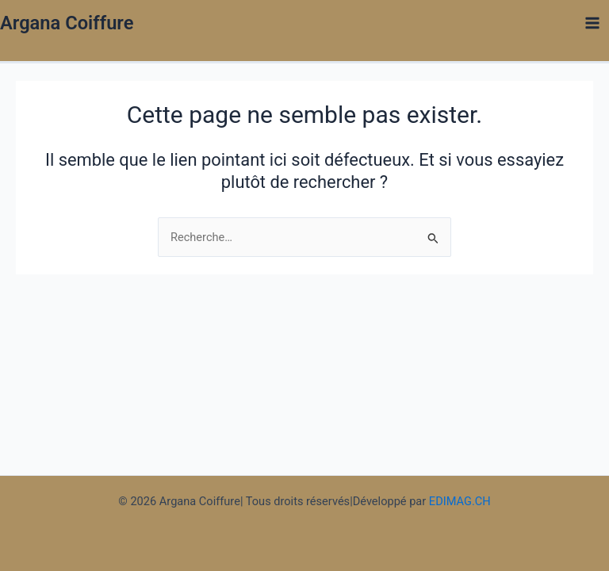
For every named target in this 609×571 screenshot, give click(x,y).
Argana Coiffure (66, 23)
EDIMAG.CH (460, 501)
